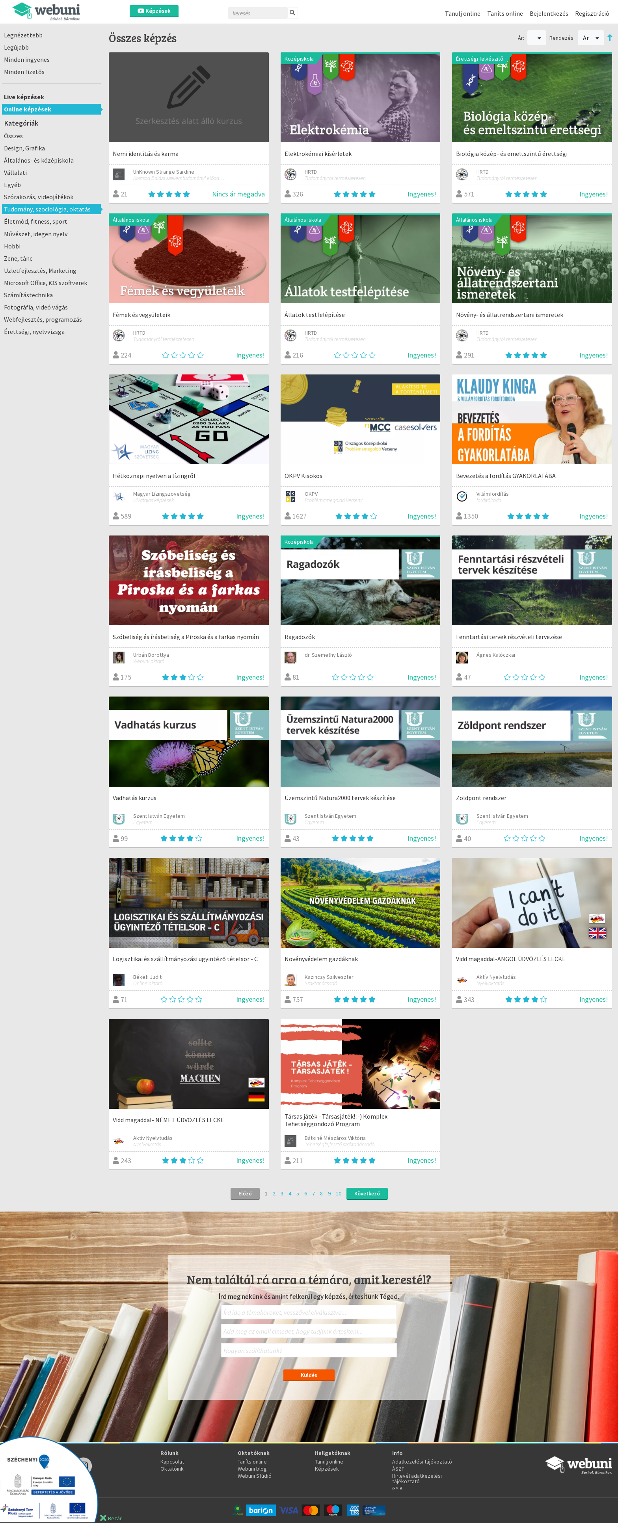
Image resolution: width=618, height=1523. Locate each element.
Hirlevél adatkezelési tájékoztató (417, 1478)
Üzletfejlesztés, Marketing (40, 270)
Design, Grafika (24, 148)
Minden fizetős (24, 72)
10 (338, 1193)
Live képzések (24, 97)
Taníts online (505, 13)
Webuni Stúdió (255, 1475)
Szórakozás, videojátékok (38, 197)
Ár (591, 38)
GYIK (397, 1488)
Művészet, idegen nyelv (36, 234)
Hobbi (12, 246)
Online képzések (27, 109)
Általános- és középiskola (39, 160)
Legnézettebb (23, 35)
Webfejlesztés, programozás (43, 319)
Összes (13, 136)
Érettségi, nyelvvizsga (34, 331)
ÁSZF (398, 1468)
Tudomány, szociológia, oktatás (47, 209)
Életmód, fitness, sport (35, 221)
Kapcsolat (172, 1461)
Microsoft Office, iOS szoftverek (45, 283)
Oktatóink (172, 1468)
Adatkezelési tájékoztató (422, 1461)
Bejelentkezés (549, 13)
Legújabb (16, 47)
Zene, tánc (18, 258)
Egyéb (12, 185)
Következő (367, 1193)
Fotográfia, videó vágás (36, 307)
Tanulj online (462, 13)
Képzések (154, 11)
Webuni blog (252, 1468)
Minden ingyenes (27, 59)
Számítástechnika (28, 295)
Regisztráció (592, 13)
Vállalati (15, 172)
